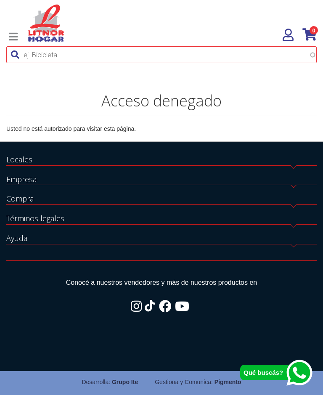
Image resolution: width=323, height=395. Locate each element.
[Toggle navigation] (13, 36)
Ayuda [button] (16, 238)
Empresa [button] (21, 179)
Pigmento (227, 382)
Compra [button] (20, 199)
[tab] (161, 160)
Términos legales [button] (35, 218)
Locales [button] (19, 159)
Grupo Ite (125, 382)
